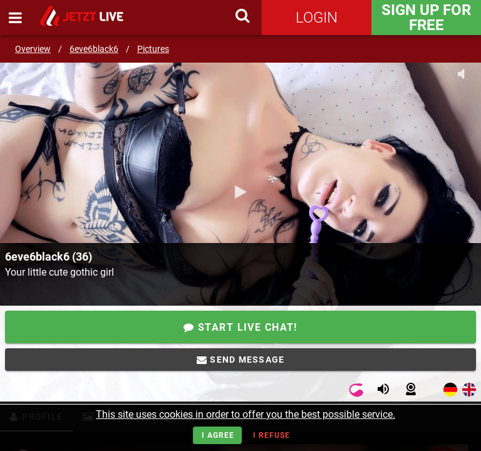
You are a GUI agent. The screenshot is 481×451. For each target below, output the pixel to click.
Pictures (153, 49)
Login (317, 17)
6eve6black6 (94, 49)
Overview (33, 49)
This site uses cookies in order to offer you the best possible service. (245, 414)
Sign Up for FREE (426, 17)
